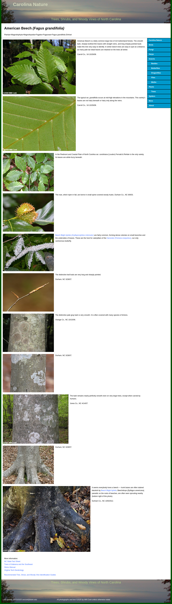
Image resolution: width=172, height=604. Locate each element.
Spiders (152, 96)
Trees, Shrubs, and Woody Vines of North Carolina (86, 19)
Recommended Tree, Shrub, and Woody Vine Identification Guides (30, 575)
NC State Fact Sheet (12, 561)
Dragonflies (155, 73)
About (151, 106)
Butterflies (154, 68)
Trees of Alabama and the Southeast (18, 564)
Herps (151, 54)
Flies (152, 78)
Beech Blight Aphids (74, 235)
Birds (151, 45)
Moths (152, 82)
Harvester (119, 238)
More (151, 101)
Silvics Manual (9, 567)
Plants (151, 87)
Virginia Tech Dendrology (14, 570)
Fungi (151, 50)
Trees (152, 92)
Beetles (153, 64)
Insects (152, 59)
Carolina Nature (30, 4)
